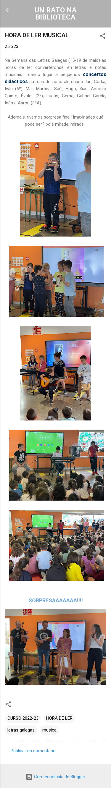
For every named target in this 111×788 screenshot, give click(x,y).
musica (49, 730)
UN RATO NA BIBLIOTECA (56, 13)
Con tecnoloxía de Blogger (55, 776)
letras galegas (21, 730)
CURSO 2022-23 (22, 718)
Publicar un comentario (33, 750)
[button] (102, 36)
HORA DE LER (59, 718)
